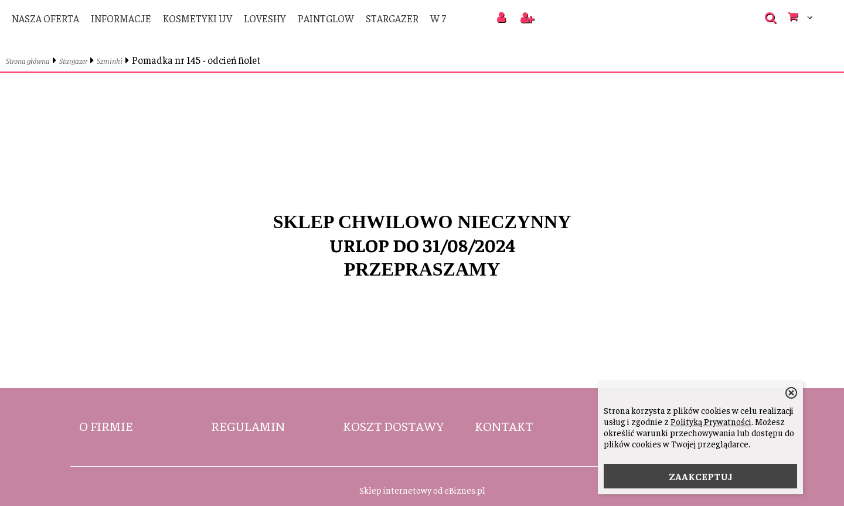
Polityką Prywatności (711, 421)
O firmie (106, 425)
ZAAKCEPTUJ (701, 476)
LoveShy (265, 18)
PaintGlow (326, 18)
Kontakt (504, 425)
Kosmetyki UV (197, 18)
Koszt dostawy (393, 425)
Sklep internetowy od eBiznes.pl (422, 489)
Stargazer (392, 18)
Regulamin (248, 425)
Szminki (109, 61)
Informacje (121, 18)
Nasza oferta (45, 18)
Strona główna (28, 61)
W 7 (438, 18)
